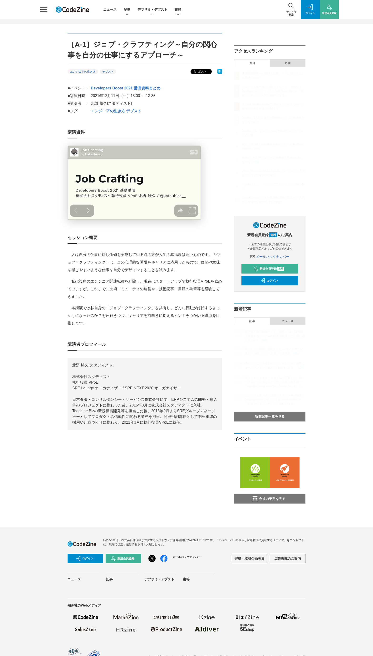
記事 (127, 10)
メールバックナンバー (269, 257)
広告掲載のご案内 (287, 558)
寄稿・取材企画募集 (250, 558)
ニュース (110, 9)
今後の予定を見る (269, 498)
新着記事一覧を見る (270, 416)
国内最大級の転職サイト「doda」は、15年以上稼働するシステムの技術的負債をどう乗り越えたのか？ (275, 336)
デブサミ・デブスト (152, 10)
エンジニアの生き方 (83, 71)
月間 (287, 63)
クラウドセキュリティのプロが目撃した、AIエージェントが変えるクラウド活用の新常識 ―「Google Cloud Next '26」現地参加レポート (274, 382)
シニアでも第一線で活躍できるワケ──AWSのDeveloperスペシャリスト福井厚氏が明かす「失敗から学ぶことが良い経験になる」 (272, 91)
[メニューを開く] (43, 9)
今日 (252, 63)
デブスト (108, 71)
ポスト (200, 71)
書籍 (178, 10)
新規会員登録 (268, 268)
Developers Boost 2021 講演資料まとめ (126, 88)
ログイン (269, 280)
